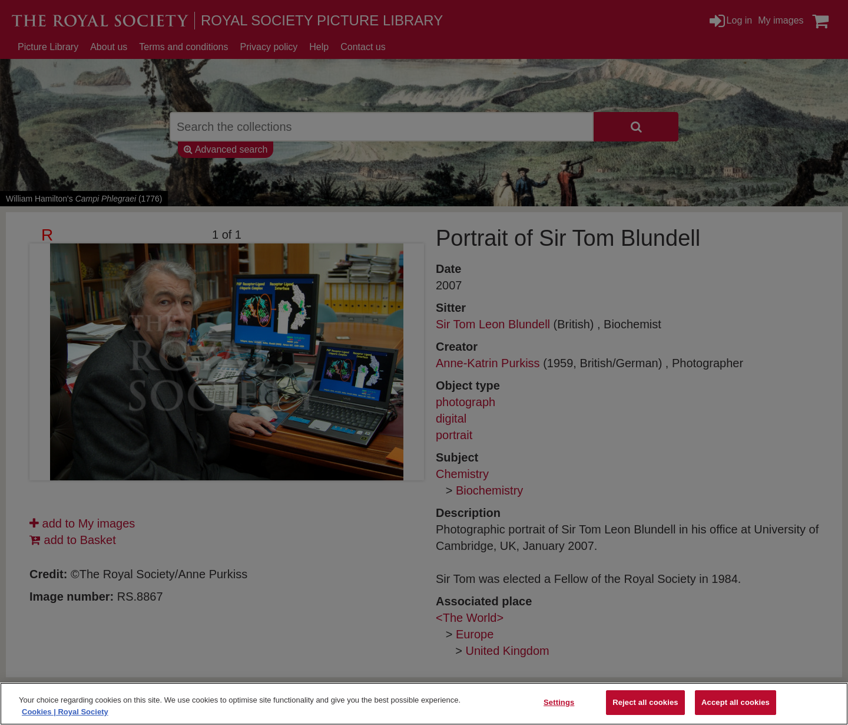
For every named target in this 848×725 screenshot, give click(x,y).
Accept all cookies (735, 702)
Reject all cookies (645, 702)
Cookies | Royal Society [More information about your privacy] (65, 711)
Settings (559, 702)
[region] (424, 704)
